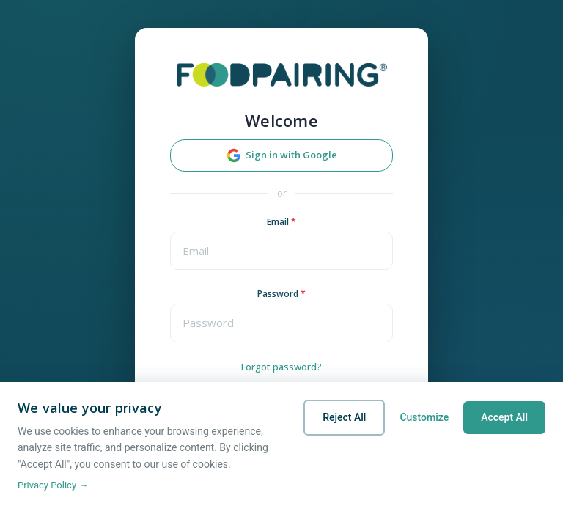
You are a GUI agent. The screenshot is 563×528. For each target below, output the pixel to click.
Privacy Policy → (53, 485)
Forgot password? (281, 366)
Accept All (504, 417)
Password (281, 293)
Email (281, 222)
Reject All (344, 417)
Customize (424, 417)
